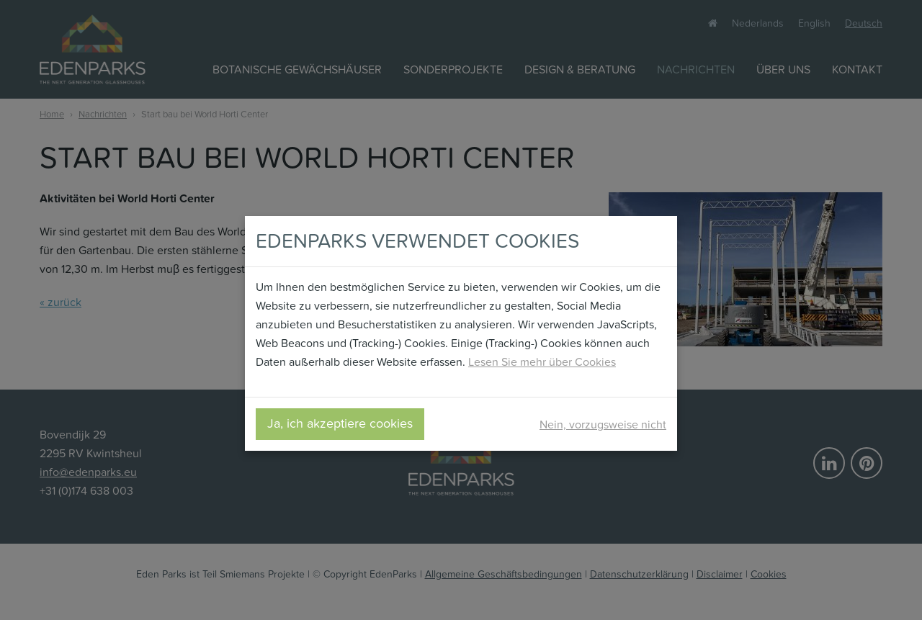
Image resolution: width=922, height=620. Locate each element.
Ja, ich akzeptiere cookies (340, 423)
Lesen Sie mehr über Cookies (542, 362)
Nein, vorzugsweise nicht (603, 424)
